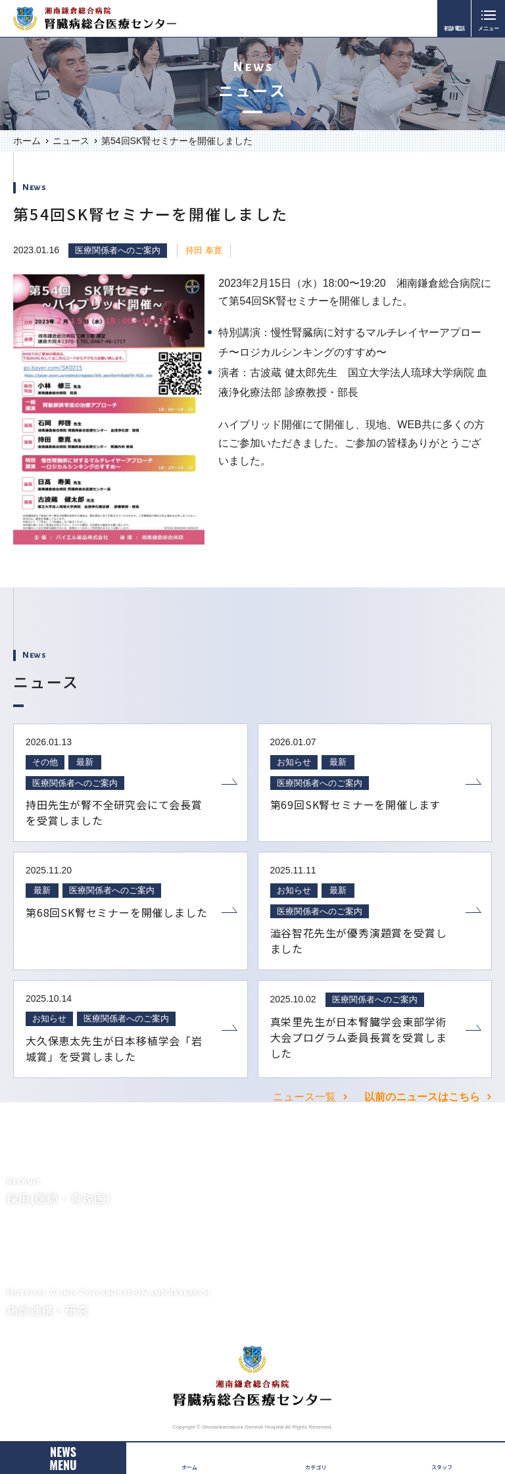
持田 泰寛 (203, 250)
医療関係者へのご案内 (117, 250)
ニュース (71, 140)
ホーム (27, 140)
